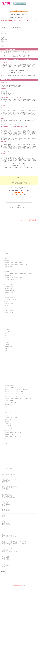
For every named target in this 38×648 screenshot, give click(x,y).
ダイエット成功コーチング (9, 324)
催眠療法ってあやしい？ (8, 354)
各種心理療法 (6, 463)
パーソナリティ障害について (9, 472)
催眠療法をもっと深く (8, 446)
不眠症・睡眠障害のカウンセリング (10, 330)
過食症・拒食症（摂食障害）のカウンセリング (12, 474)
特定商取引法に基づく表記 (6, 585)
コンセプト (4, 629)
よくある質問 (6, 384)
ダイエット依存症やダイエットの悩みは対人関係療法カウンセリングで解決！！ (18, 315)
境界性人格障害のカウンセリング (10, 476)
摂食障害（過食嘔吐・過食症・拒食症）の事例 (12, 311)
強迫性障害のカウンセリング (9, 480)
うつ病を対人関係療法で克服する (10, 335)
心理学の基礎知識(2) (8, 467)
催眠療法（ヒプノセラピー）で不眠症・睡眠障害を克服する (15, 435)
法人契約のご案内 (7, 295)
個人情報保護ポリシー (8, 388)
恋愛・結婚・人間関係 (8, 348)
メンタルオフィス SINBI (7, 529)
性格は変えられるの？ (5, 566)
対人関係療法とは (7, 302)
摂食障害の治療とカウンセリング (10, 300)
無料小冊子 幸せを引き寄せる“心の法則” (8, 558)
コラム (5, 419)
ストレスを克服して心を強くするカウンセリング (13, 321)
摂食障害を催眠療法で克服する (9, 427)
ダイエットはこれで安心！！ (9, 326)
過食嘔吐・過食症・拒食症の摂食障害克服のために (13, 304)
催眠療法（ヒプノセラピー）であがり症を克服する (13, 433)
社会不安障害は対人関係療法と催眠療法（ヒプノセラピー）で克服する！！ (18, 440)
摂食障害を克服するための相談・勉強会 (11, 339)
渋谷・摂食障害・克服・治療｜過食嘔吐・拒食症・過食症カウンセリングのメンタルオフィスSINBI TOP (19, 643)
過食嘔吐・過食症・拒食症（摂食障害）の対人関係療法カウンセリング (17, 306)
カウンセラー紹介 (7, 380)
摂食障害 (5, 375)
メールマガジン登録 (5, 633)
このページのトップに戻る (32, 242)
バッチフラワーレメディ (8, 483)
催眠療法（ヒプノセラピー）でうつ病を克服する (13, 429)
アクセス (5, 379)
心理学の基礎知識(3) (8, 468)
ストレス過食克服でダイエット (9, 328)
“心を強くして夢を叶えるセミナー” (10, 341)
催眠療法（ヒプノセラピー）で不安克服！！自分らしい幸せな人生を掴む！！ (18, 436)
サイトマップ (4, 628)
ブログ (5, 421)
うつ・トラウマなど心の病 (9, 470)
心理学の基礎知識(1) (8, 465)
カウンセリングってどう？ (9, 352)
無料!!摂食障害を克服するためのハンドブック (9, 559)
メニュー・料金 (7, 373)
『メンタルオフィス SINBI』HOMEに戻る (29, 243)
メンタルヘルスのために (8, 350)
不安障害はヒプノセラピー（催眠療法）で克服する (13, 438)
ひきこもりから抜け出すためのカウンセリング (12, 478)
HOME (20, 8)
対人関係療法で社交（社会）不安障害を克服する (13, 319)
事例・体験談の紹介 (7, 371)
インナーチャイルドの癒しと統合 (10, 337)
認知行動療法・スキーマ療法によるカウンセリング (13, 457)
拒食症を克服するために (8, 313)
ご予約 (5, 377)
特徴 (4, 382)
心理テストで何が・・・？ (9, 343)
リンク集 (5, 485)
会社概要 (5, 390)
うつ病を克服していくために (9, 332)
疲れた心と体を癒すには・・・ (9, 345)
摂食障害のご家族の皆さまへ (9, 308)
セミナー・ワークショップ (9, 322)
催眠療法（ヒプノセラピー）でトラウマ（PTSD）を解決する (15, 431)
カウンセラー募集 (7, 392)
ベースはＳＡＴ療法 (7, 454)
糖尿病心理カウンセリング (9, 317)
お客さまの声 (6, 386)
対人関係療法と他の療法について (10, 309)
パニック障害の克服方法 (8, 442)
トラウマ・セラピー (7, 481)
